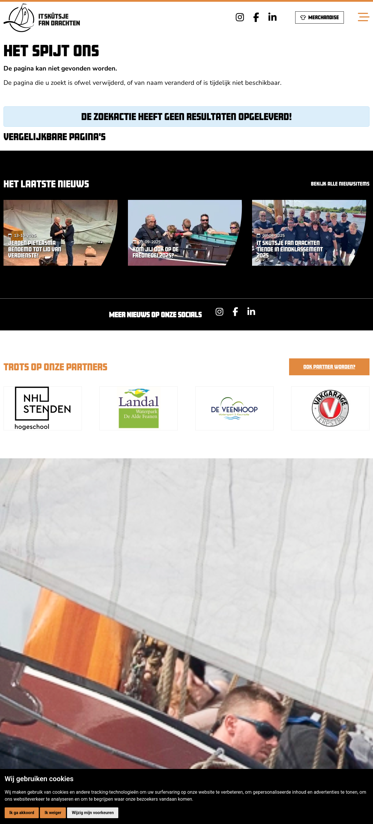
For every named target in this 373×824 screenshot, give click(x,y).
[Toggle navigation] (364, 17)
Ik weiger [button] (53, 812)
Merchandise (319, 17)
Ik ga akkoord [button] (21, 812)
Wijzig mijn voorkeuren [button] (93, 812)
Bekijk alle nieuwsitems (340, 183)
